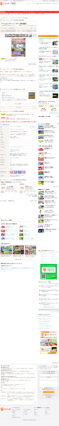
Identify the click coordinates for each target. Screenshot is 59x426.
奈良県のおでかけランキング (28, 268)
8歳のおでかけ (43, 261)
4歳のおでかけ (43, 256)
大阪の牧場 (22, 368)
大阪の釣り (18, 368)
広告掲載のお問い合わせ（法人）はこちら (48, 389)
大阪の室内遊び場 (10, 377)
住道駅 (11, 157)
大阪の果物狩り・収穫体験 (5, 381)
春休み (41, 3)
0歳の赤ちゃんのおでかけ (43, 252)
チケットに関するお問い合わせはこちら (49, 394)
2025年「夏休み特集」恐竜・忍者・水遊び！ (7, 384)
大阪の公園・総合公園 (30, 373)
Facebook (13, 415)
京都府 (45, 309)
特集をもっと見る (56, 186)
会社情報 (46, 412)
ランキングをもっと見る (54, 311)
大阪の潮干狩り (22, 380)
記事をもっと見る (18, 259)
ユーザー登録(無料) (52, 0)
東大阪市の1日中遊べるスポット (44, 323)
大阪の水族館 (33, 377)
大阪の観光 (31, 368)
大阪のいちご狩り (28, 380)
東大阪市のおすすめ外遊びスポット (45, 328)
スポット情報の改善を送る (5, 124)
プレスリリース (47, 414)
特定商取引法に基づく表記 (16, 417)
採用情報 (35, 414)
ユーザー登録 (3, 388)
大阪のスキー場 (9, 380)
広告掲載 (13, 412)
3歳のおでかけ (54, 254)
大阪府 (48, 309)
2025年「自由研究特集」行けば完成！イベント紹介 (8, 385)
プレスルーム (25, 412)
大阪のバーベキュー (13, 368)
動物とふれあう (49, 3)
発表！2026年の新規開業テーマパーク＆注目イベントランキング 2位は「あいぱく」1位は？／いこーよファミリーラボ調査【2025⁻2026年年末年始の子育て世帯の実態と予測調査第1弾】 (20, 393)
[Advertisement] (18, 85)
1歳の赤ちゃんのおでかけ (54, 252)
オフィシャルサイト (33, 126)
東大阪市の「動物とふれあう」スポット (45, 318)
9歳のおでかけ (54, 261)
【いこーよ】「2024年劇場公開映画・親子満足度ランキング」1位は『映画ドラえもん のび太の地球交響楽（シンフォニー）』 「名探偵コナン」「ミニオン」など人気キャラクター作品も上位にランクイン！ (20, 399)
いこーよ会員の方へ (49, 397)
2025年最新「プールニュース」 (20, 384)
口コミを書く (4, 28)
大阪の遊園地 (3, 368)
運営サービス (36, 412)
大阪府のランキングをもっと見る (49, 307)
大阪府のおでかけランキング (6, 268)
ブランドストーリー (48, 409)
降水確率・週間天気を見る (30, 194)
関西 (39, 309)
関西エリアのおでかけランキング (7, 267)
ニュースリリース (15, 414)
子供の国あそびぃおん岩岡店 (14, 149)
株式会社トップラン (13, 151)
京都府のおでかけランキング (29, 267)
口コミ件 (34, 25)
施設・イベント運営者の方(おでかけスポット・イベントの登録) (15, 388)
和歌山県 (57, 309)
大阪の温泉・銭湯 (3, 380)
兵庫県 (51, 309)
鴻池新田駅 (16, 157)
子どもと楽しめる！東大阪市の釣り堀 (45, 325)
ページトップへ (55, 362)
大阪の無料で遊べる (11, 373)
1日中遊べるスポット (56, 3)
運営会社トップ (36, 409)
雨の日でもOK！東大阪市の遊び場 (44, 321)
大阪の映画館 (16, 377)
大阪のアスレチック (24, 373)
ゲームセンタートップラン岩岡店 (15, 150)
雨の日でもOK (44, 3)
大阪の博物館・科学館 (22, 377)
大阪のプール (27, 368)
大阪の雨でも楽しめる (4, 377)
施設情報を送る (11, 28)
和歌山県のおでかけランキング (6, 269)
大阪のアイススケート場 (15, 380)
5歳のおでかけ (54, 256)
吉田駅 (13, 157)
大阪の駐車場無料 (17, 373)
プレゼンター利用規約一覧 (27, 409)
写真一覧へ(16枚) (32, 64)
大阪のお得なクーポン (4, 373)
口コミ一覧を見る (18, 103)
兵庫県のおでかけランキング (17, 268)
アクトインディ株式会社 (45, 407)
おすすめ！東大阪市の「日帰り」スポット (46, 316)
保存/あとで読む (45, 0)
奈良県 (54, 309)
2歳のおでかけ (43, 254)
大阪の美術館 (28, 377)
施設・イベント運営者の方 (16, 409)
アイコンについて (3, 172)
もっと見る (34, 402)
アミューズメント (12, 167)
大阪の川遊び (3, 374)
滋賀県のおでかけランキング (18, 267)
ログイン (57, 0)
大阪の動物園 (7, 368)
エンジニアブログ (36, 415)
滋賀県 (42, 309)
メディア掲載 (25, 414)
